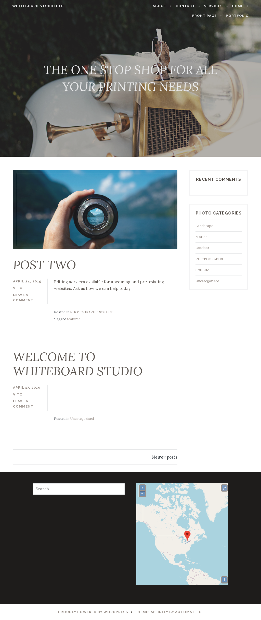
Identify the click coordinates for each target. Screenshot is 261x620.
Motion (201, 237)
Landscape (204, 226)
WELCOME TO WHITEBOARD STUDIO (77, 364)
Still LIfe (106, 312)
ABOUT (165, 6)
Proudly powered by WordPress (93, 612)
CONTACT (191, 6)
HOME (243, 6)
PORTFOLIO (242, 16)
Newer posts (164, 457)
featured (74, 319)
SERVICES (219, 6)
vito (18, 288)
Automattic (188, 612)
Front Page (210, 16)
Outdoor (202, 248)
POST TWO (44, 264)
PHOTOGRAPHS (84, 312)
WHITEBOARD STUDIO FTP (32, 6)
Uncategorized (82, 418)
